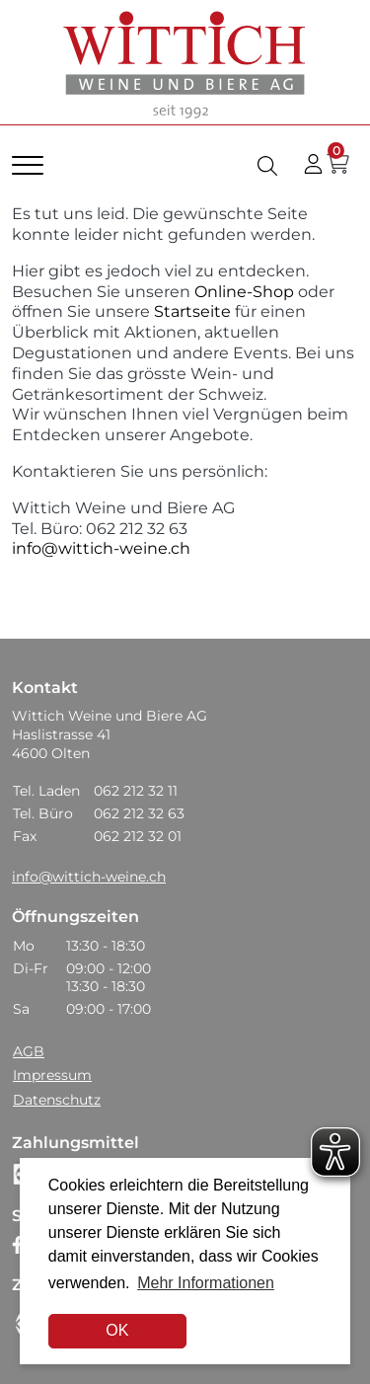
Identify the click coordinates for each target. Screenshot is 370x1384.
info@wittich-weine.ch (101, 548)
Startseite (192, 311)
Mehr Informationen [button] (205, 1282)
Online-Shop (242, 291)
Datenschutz (57, 1100)
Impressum (52, 1075)
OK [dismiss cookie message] (117, 1330)
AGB (28, 1051)
